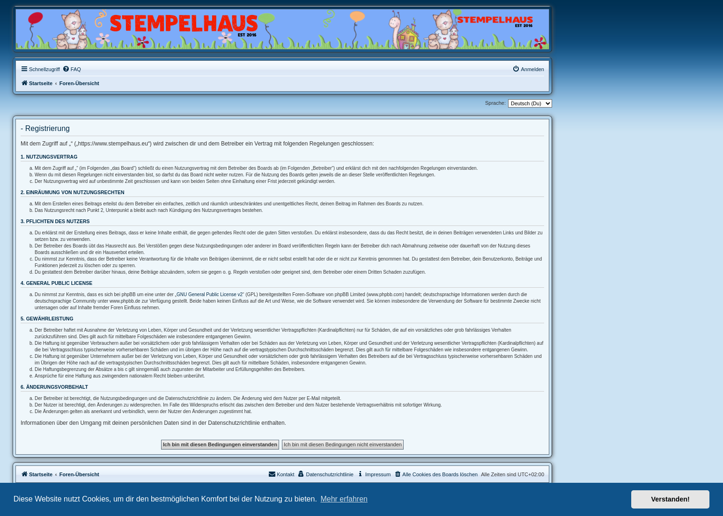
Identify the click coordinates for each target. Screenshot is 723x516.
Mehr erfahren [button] (344, 499)
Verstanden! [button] (670, 499)
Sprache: (495, 103)
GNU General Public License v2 (210, 294)
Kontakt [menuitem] (281, 474)
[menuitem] (71, 69)
